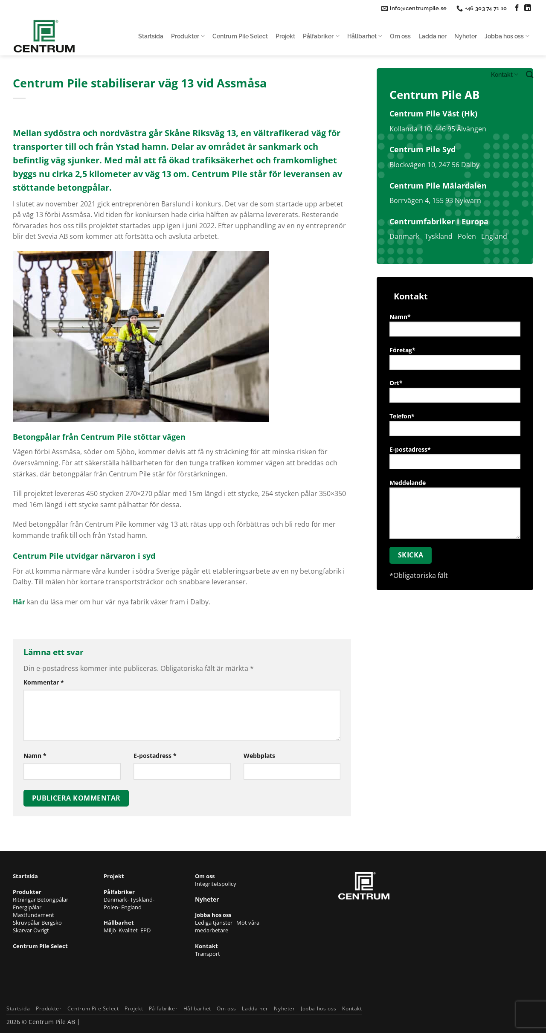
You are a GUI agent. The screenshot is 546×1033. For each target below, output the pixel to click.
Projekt (285, 36)
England (494, 236)
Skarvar (23, 930)
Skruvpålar (27, 922)
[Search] (529, 75)
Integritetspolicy (215, 884)
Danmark (404, 236)
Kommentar (43, 682)
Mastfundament (33, 915)
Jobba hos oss (507, 36)
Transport (207, 954)
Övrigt (41, 930)
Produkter (188, 36)
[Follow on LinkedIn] (527, 8)
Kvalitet (129, 930)
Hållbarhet (364, 36)
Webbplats (259, 756)
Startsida (150, 36)
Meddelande (454, 512)
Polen (467, 236)
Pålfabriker (321, 36)
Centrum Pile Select (240, 36)
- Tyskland (140, 899)
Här (19, 601)
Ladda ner (432, 36)
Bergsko (51, 922)
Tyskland (438, 236)
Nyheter (465, 36)
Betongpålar (52, 899)
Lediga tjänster (215, 922)
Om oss (400, 36)
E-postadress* (454, 460)
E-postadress (155, 756)
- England (130, 907)
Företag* (454, 361)
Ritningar (25, 899)
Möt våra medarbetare (227, 926)
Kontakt (504, 74)
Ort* (454, 394)
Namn (34, 756)
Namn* (454, 327)
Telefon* (454, 427)
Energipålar (27, 907)
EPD (145, 930)
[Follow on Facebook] (517, 8)
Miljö (111, 930)
